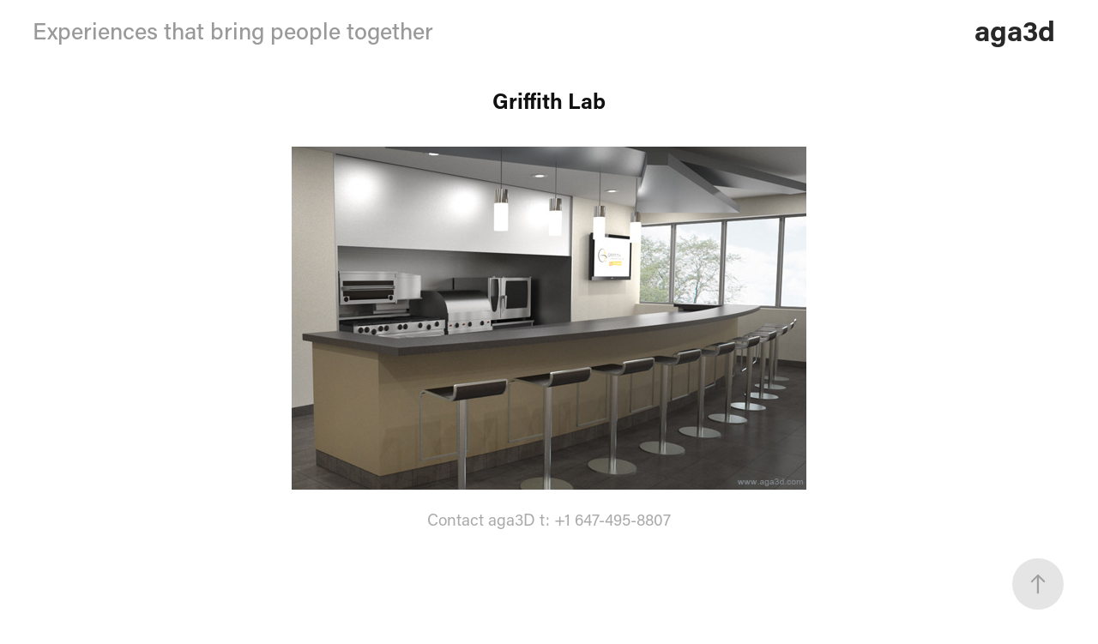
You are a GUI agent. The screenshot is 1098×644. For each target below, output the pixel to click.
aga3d (1014, 30)
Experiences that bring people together (233, 30)
